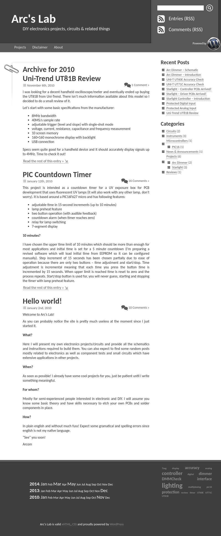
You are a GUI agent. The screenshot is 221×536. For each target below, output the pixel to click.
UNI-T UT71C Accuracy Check (185, 84)
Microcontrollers (177, 141)
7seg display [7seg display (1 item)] (170, 468)
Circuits (171, 131)
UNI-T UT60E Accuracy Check (185, 79)
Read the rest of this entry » (43, 161)
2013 (34, 490)
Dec (104, 490)
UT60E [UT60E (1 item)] (200, 492)
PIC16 (175, 147)
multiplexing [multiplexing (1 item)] (194, 486)
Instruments (174, 136)
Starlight (177, 167)
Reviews (171, 172)
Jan (44, 484)
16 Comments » (138, 181)
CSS (74, 524)
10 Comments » (138, 307)
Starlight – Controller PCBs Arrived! (188, 89)
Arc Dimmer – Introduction (183, 75)
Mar (57, 484)
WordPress (117, 524)
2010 (34, 497)
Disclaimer (40, 47)
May (71, 484)
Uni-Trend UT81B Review (62, 78)
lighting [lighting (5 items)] (172, 485)
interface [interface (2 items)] (204, 478)
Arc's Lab (33, 18)
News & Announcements (182, 152)
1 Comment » (140, 85)
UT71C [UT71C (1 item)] (208, 492)
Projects (20, 47)
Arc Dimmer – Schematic (182, 70)
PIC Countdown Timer (57, 174)
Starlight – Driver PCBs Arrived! (186, 94)
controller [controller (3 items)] (172, 473)
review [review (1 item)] (184, 492)
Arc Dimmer (180, 163)
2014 (34, 484)
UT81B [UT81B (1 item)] (165, 496)
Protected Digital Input (181, 103)
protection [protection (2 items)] (170, 492)
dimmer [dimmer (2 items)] (205, 473)
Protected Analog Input (181, 108)
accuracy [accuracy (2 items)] (192, 467)
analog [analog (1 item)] (208, 468)
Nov (100, 497)
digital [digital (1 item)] (191, 474)
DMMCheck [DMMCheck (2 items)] (171, 478)
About (58, 47)
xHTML (66, 524)
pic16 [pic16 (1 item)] (209, 486)
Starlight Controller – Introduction (188, 99)
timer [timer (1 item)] (192, 492)
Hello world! (42, 301)
